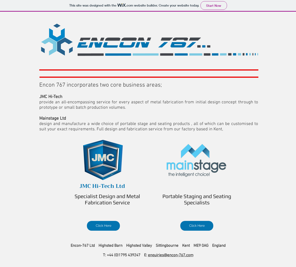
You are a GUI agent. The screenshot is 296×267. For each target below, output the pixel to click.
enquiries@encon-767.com (170, 255)
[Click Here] (103, 226)
